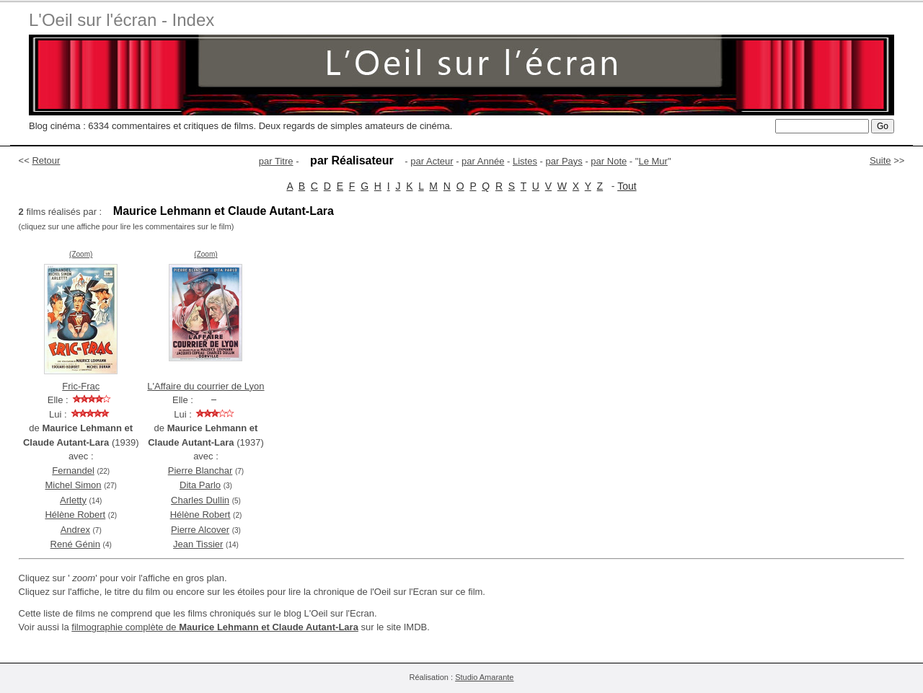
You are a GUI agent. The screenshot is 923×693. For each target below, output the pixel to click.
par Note (609, 161)
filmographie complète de (214, 627)
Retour (46, 160)
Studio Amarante (484, 677)
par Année (483, 161)
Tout (626, 186)
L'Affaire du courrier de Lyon (205, 386)
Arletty (73, 500)
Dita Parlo (200, 485)
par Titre (276, 161)
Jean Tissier (198, 544)
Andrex (75, 529)
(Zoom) (80, 254)
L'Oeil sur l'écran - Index (121, 20)
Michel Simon (73, 485)
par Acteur (431, 161)
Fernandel (73, 470)
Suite (880, 160)
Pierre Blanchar (200, 470)
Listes (525, 161)
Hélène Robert (75, 514)
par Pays (563, 161)
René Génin (75, 544)
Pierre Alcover (200, 529)
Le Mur (652, 161)
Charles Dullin (200, 500)
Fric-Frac (81, 386)
